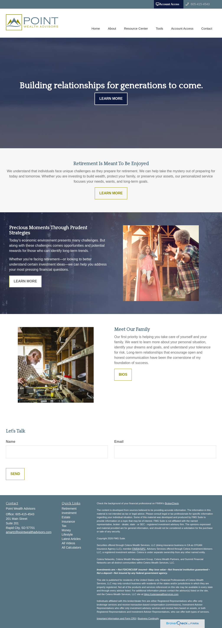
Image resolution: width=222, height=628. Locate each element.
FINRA (135, 548)
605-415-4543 (198, 4)
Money (66, 530)
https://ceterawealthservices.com (161, 594)
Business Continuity (148, 618)
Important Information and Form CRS (116, 618)
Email (119, 441)
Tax (64, 526)
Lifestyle (67, 534)
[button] (113, 23)
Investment (69, 513)
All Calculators (71, 547)
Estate (66, 517)
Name (10, 441)
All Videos (68, 543)
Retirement (69, 508)
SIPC (143, 548)
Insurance (68, 521)
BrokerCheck (172, 503)
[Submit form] (15, 474)
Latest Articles (71, 539)
